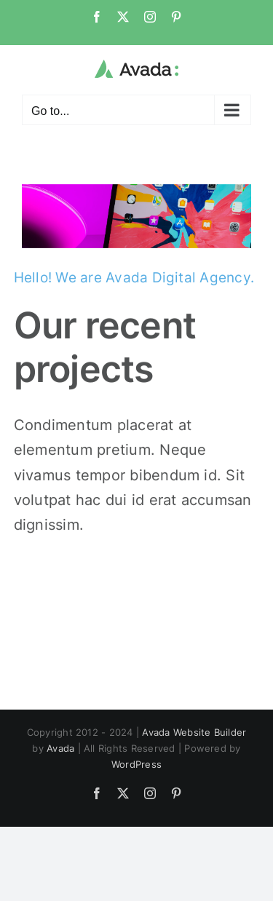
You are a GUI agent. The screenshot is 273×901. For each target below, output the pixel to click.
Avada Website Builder (194, 732)
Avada (60, 748)
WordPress (136, 764)
